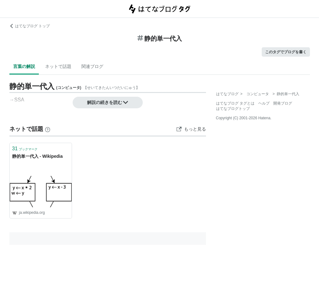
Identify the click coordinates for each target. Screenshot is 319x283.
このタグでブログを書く (285, 52)
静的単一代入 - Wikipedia (37, 156)
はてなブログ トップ (29, 26)
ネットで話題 (58, 66)
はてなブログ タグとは (235, 103)
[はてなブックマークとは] (47, 129)
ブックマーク (25, 148)
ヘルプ (264, 103)
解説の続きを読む (107, 102)
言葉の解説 (24, 66)
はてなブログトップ (233, 108)
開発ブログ (282, 103)
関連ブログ (92, 66)
